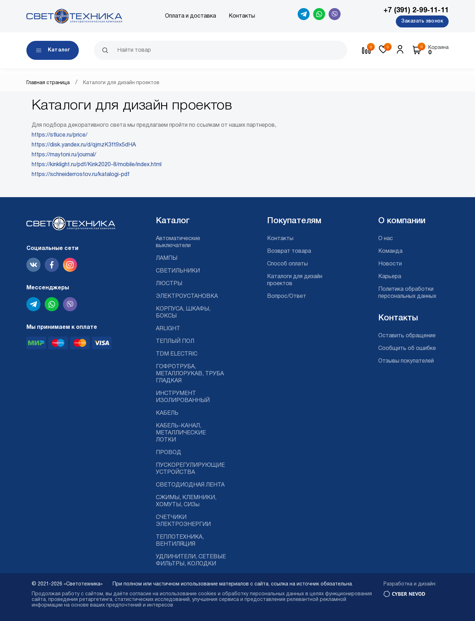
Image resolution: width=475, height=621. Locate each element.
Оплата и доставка (190, 16)
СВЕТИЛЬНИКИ (178, 271)
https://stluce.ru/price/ (59, 135)
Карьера (389, 276)
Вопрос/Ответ (286, 296)
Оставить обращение (407, 335)
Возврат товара (289, 251)
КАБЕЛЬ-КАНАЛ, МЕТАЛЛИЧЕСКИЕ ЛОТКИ (181, 433)
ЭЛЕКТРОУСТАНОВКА (187, 296)
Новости (390, 264)
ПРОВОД (168, 452)
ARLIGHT (168, 328)
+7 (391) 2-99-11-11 (416, 10)
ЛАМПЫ (166, 258)
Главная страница (48, 83)
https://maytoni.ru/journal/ (64, 154)
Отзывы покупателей (406, 361)
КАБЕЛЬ (167, 413)
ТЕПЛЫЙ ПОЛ (175, 341)
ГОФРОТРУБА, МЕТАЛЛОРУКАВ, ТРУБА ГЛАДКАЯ (190, 373)
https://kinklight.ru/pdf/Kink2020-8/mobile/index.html (97, 164)
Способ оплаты (287, 264)
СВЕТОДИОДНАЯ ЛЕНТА (190, 485)
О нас (385, 238)
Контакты (242, 16)
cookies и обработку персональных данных (251, 594)
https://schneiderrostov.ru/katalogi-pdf (80, 174)
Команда (390, 251)
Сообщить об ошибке (407, 348)
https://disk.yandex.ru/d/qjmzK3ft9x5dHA (84, 145)
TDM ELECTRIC (176, 354)
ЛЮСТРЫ (169, 283)
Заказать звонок (422, 21)
